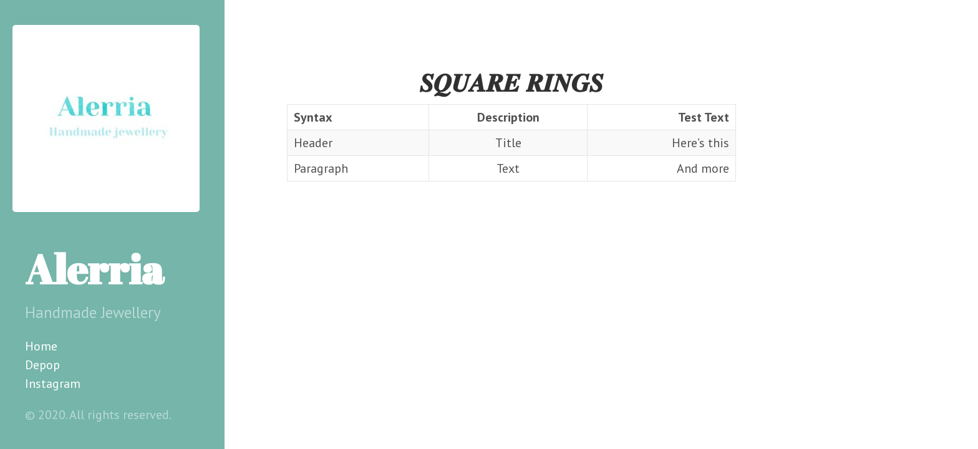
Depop (42, 365)
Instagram (52, 383)
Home (41, 346)
